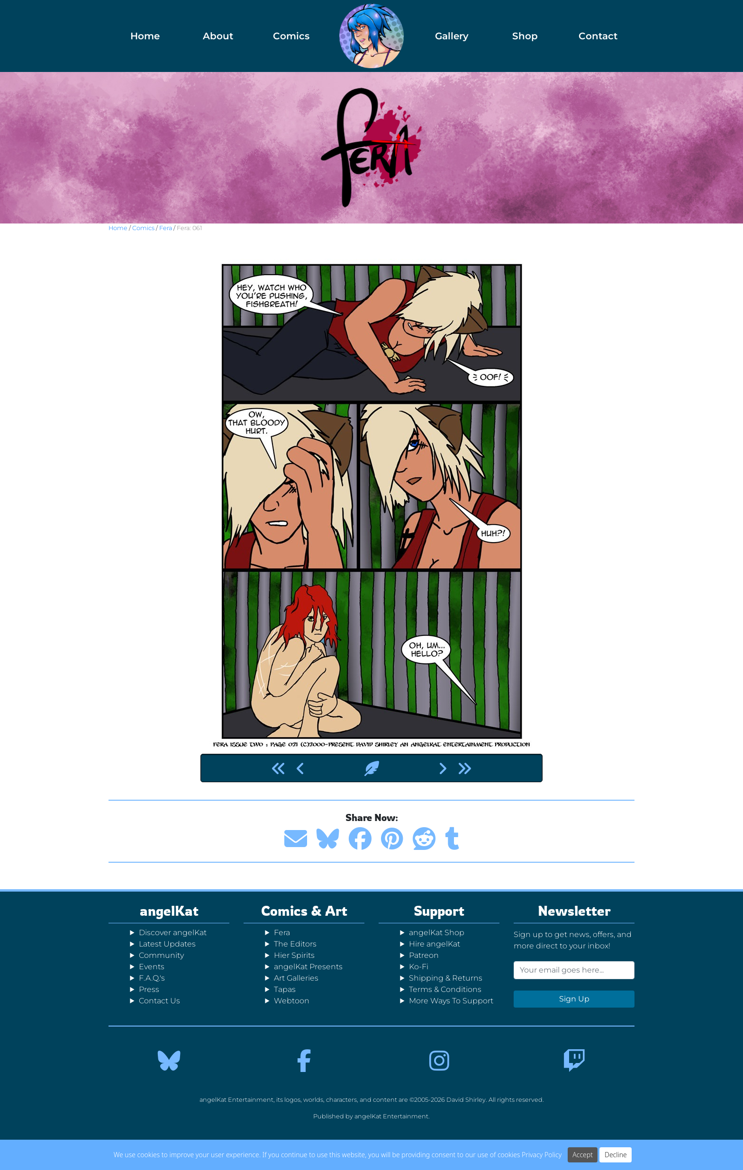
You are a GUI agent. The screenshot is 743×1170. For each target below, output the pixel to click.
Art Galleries (296, 978)
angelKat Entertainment (391, 1116)
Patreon (424, 955)
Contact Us (159, 1000)
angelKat (169, 910)
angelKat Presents (308, 966)
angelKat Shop (436, 932)
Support (439, 910)
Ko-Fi (418, 966)
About (218, 36)
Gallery (452, 36)
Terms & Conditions (445, 989)
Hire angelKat (434, 943)
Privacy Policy (542, 1154)
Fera (165, 228)
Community (161, 955)
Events (151, 966)
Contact (598, 36)
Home (145, 36)
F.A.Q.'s (152, 978)
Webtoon (291, 1000)
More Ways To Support (451, 1000)
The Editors (295, 943)
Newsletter (574, 910)
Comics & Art (304, 910)
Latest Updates (167, 943)
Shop (525, 36)
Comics (291, 36)
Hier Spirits (294, 955)
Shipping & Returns (445, 978)
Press (149, 989)
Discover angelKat (173, 932)
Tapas (285, 989)
